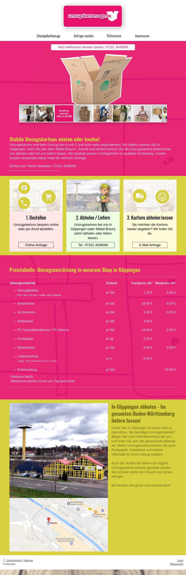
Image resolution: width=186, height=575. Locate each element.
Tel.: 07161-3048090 (93, 245)
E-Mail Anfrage (150, 245)
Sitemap (28, 560)
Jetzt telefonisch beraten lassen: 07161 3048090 (93, 47)
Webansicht (176, 564)
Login (180, 560)
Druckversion (12, 560)
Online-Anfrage (36, 245)
